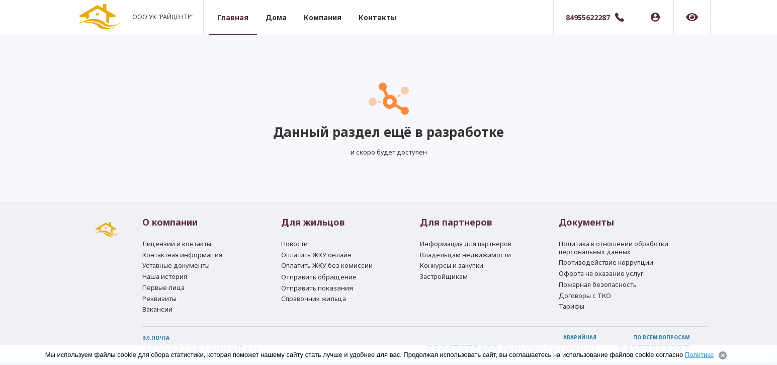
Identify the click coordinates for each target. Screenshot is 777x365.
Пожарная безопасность (598, 280)
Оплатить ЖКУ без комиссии (327, 261)
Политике (699, 354)
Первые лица (163, 284)
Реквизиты (159, 297)
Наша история (164, 273)
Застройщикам (444, 273)
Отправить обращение (319, 273)
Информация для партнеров (465, 237)
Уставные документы (176, 261)
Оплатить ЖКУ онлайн (316, 249)
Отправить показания (317, 285)
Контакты (382, 17)
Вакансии (157, 309)
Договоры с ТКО (585, 293)
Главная (237, 17)
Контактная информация (182, 249)
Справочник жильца (313, 297)
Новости (294, 237)
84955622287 (588, 17)
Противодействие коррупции (606, 257)
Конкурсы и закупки (451, 261)
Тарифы (571, 305)
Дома (280, 17)
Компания (327, 17)
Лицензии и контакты (176, 237)
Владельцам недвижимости (465, 249)
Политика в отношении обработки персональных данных (613, 241)
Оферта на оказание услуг (601, 269)
